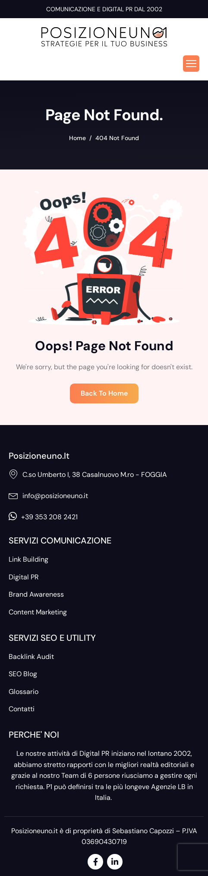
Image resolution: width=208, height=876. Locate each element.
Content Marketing (38, 612)
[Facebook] (95, 862)
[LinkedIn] (115, 862)
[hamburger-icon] (191, 63)
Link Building (28, 559)
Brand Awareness (36, 594)
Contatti (22, 708)
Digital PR (24, 577)
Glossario (23, 691)
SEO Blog (23, 673)
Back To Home (104, 393)
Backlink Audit (31, 656)
